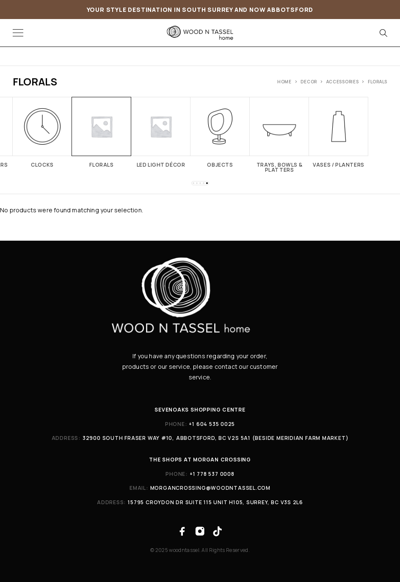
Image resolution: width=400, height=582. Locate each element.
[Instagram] (200, 531)
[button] (193, 183)
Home (284, 82)
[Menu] (18, 33)
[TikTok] (217, 531)
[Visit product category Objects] (220, 132)
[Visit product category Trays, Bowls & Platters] (279, 135)
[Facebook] (182, 531)
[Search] (383, 33)
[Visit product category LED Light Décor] (160, 132)
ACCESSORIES (342, 82)
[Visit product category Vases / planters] (338, 132)
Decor (309, 82)
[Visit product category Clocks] (42, 132)
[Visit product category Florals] (101, 132)
